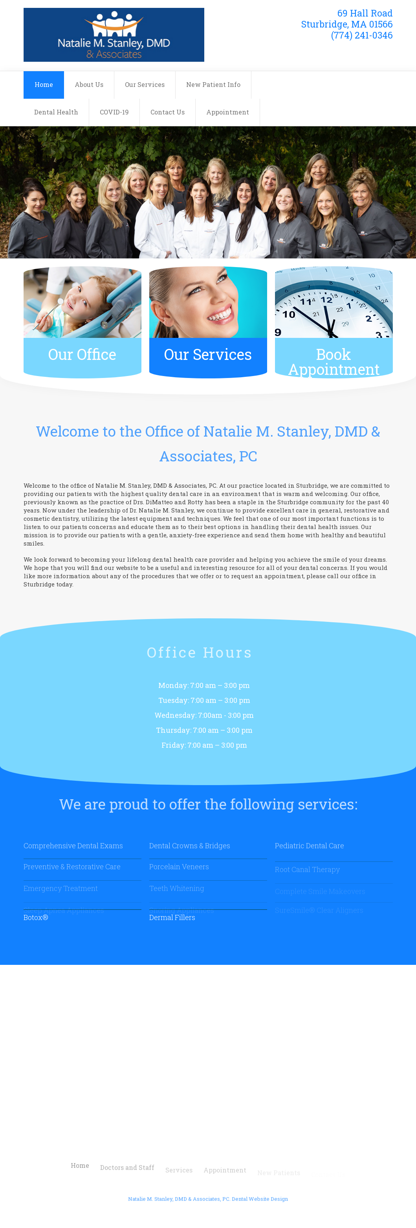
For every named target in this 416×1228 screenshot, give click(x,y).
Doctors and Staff (127, 1174)
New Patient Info (213, 84)
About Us (89, 84)
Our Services (145, 84)
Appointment (227, 112)
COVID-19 (114, 112)
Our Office (82, 354)
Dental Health (56, 112)
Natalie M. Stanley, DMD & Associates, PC (178, 1202)
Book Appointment (334, 361)
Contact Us (167, 112)
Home (44, 84)
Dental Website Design (260, 1202)
